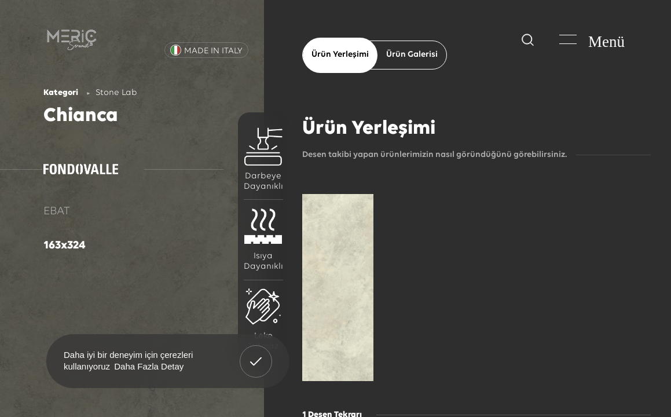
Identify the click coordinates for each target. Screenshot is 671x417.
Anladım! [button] (256, 352)
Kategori (60, 93)
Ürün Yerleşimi (340, 54)
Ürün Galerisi (412, 54)
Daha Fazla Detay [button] (149, 366)
